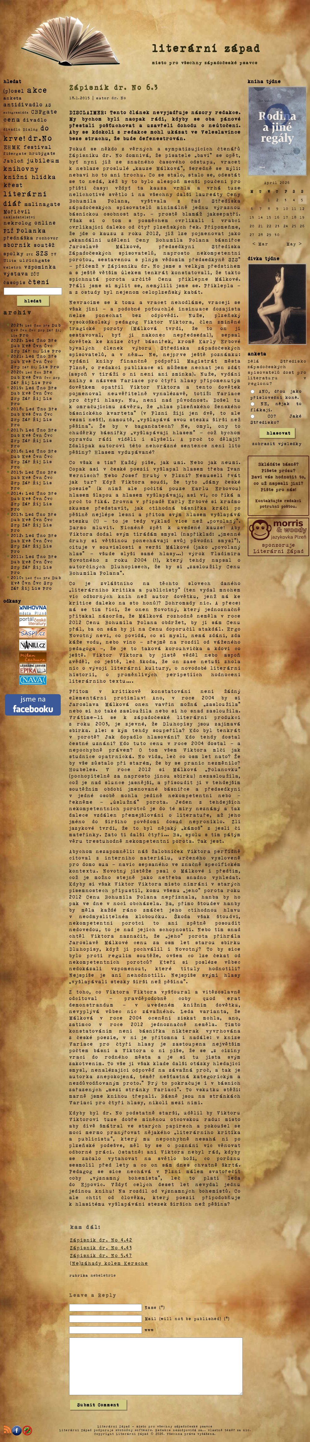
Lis (45, 350)
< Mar (260, 243)
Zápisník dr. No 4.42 (101, 1240)
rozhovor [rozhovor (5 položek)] (47, 237)
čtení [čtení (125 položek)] (39, 281)
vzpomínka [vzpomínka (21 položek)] (40, 266)
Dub (56, 325)
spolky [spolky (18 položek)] (13, 253)
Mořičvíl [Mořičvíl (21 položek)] (17, 211)
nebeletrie (103, 1275)
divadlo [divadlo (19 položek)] (35, 119)
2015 (16, 472)
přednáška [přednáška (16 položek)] (18, 237)
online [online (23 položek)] (45, 222)
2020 (16, 371)
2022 (16, 340)
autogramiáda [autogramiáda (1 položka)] (16, 112)
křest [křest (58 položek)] (13, 185)
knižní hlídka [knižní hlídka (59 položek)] (29, 177)
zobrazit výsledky (277, 443)
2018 (16, 408)
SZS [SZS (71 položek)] (42, 253)
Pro (24, 334)
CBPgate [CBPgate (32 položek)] (44, 111)
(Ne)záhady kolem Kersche (109, 1263)
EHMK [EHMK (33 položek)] (12, 146)
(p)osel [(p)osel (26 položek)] (13, 90)
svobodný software (134, 1430)
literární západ (206, 48)
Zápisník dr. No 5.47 (101, 1255)
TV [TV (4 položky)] (54, 253)
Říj (25, 382)
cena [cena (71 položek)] (11, 119)
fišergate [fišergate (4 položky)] (15, 153)
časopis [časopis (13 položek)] (14, 282)
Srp (15, 350)
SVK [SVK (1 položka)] (29, 254)
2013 (16, 514)
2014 (16, 493)
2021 (16, 356)
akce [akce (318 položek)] (37, 90)
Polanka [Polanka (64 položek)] (31, 230)
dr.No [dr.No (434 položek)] (40, 137)
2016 (16, 450)
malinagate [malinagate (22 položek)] (42, 204)
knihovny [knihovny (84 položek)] (21, 168)
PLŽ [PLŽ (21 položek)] (8, 230)
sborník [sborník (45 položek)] (17, 244)
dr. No (119, 97)
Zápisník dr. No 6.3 (113, 87)
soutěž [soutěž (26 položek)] (44, 244)
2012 (16, 535)
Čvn (37, 345)
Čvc (48, 345)
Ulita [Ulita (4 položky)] (10, 260)
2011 (16, 556)
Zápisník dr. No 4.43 (101, 1247)
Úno (41, 340)
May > (294, 243)
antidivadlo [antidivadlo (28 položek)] (23, 104)
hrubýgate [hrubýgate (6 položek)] (42, 153)
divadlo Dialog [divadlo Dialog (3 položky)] (20, 129)
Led (29, 340)
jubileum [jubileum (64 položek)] (43, 160)
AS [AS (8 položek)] (48, 104)
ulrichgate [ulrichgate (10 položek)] (34, 260)
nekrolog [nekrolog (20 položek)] (17, 222)
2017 (16, 429)
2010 (16, 577)
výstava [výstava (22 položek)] (16, 273)
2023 (16, 325)
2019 (16, 387)
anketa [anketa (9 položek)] (12, 97)
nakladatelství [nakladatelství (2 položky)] (19, 217)
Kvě (26, 345)
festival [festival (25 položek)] (38, 146)
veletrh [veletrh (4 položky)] (12, 267)
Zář (26, 350)
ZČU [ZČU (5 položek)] (35, 273)
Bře (52, 340)
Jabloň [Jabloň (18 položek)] (13, 160)
